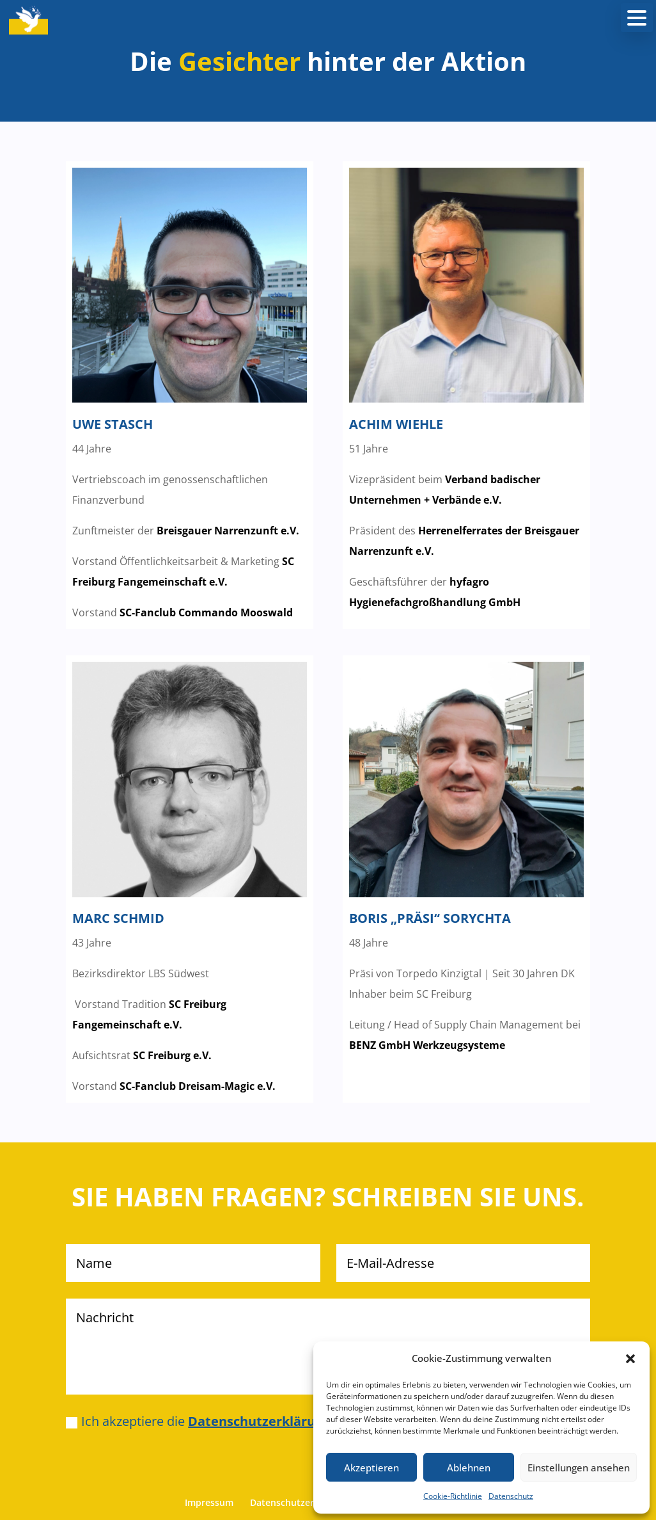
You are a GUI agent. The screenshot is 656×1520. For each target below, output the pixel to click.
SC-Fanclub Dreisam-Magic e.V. (198, 1086)
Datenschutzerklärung (298, 1502)
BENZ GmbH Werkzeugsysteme (427, 1045)
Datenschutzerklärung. (261, 1421)
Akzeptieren (371, 1467)
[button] (630, 1358)
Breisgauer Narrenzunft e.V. (228, 531)
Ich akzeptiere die (200, 1421)
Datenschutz (510, 1496)
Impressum (209, 1502)
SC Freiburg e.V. (172, 1055)
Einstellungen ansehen (578, 1467)
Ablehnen (468, 1467)
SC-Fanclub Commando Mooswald (206, 612)
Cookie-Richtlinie (452, 1496)
